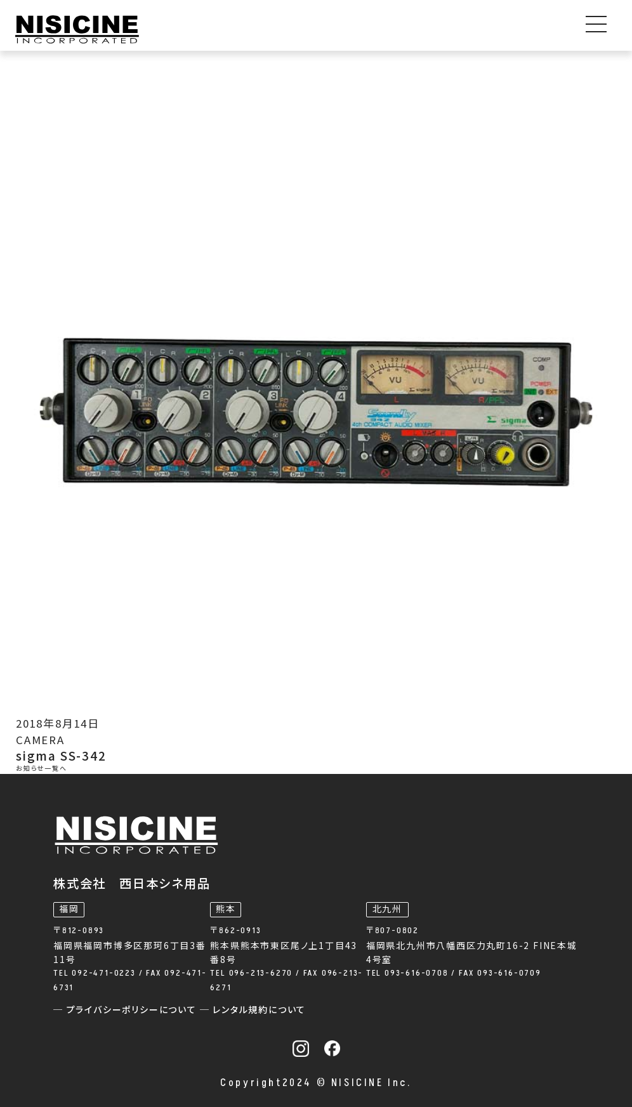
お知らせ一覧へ (41, 768)
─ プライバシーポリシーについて (126, 1010)
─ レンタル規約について (253, 1010)
